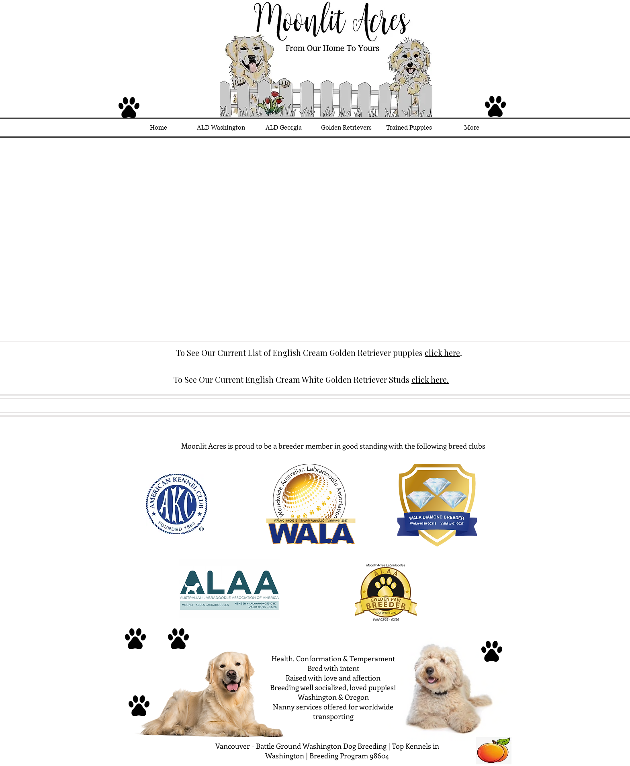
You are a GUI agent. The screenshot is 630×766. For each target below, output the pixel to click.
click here (442, 352)
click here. (430, 379)
